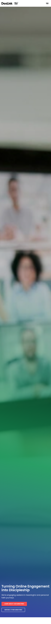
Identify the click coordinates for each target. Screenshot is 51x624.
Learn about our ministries (14, 604)
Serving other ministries (13, 610)
